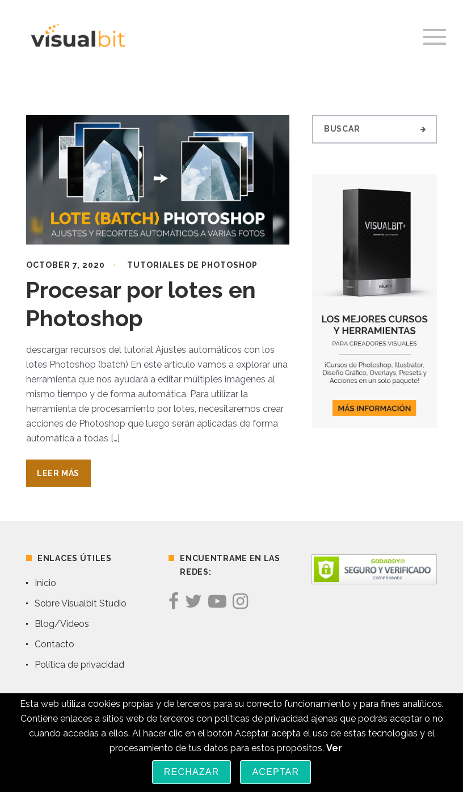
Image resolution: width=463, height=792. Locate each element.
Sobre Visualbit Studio (81, 603)
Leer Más (58, 473)
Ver (334, 748)
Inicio (45, 583)
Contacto (54, 644)
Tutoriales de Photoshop (192, 264)
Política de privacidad (79, 664)
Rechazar (192, 772)
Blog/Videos (62, 623)
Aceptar (275, 772)
